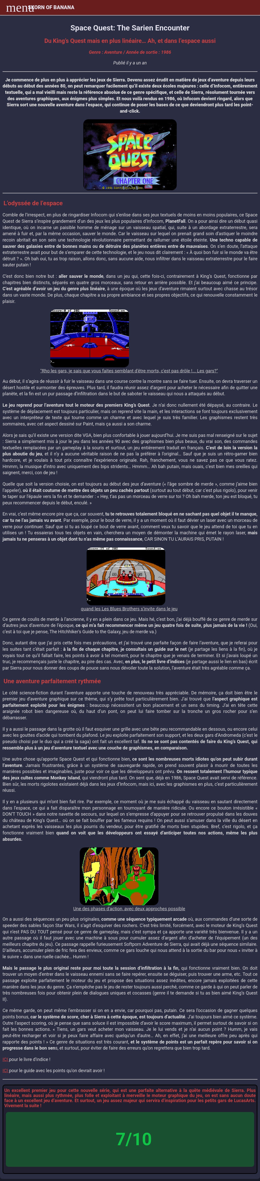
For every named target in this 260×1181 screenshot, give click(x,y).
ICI (6, 1059)
